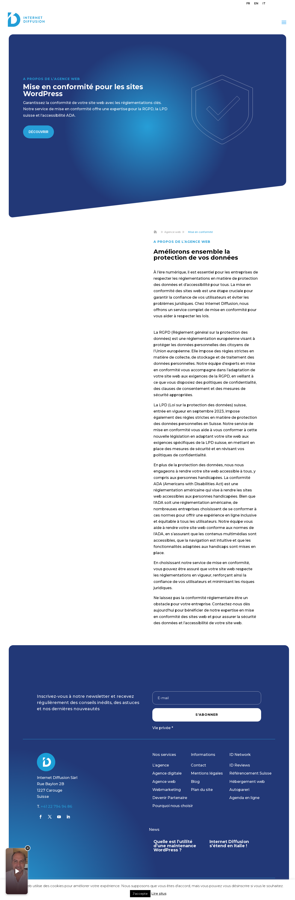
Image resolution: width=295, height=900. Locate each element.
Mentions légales (207, 773)
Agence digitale (167, 773)
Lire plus (158, 893)
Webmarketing (166, 789)
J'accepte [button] (140, 893)
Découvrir (38, 132)
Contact (198, 765)
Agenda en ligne (244, 798)
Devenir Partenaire (169, 798)
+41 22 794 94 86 (56, 806)
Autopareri (239, 789)
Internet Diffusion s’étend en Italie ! (231, 843)
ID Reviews (239, 765)
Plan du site (202, 789)
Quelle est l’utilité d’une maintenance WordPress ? (177, 845)
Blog (195, 781)
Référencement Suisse (250, 773)
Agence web (164, 781)
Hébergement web (247, 781)
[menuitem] (248, 4)
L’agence (160, 765)
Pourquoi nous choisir (172, 806)
